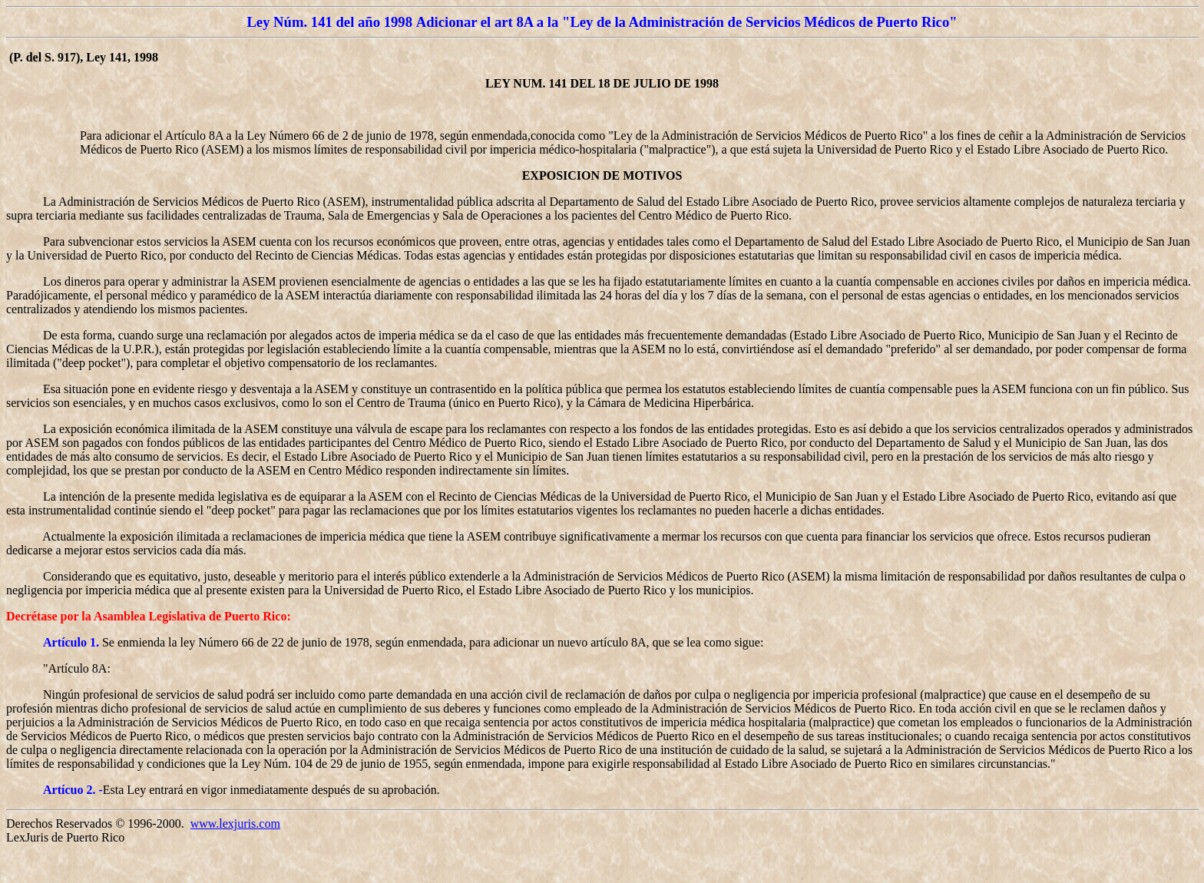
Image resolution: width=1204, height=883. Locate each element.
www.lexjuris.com (235, 823)
